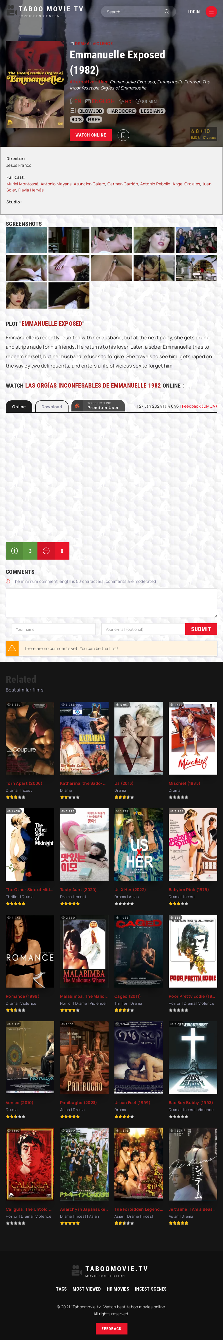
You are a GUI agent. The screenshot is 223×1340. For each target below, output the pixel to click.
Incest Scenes (151, 1288)
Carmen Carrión (122, 184)
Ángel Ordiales (186, 184)
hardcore (121, 111)
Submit (22, 628)
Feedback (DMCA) (199, 406)
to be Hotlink (103, 406)
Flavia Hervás (31, 190)
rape (94, 119)
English (103, 101)
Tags (61, 1288)
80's (76, 119)
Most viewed (87, 1288)
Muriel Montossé (22, 184)
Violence (103, 43)
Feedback (112, 1328)
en (78, 101)
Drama (82, 43)
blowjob (90, 111)
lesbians (152, 111)
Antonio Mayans (56, 184)
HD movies (118, 1288)
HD (128, 101)
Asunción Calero (89, 184)
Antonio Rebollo (155, 184)
